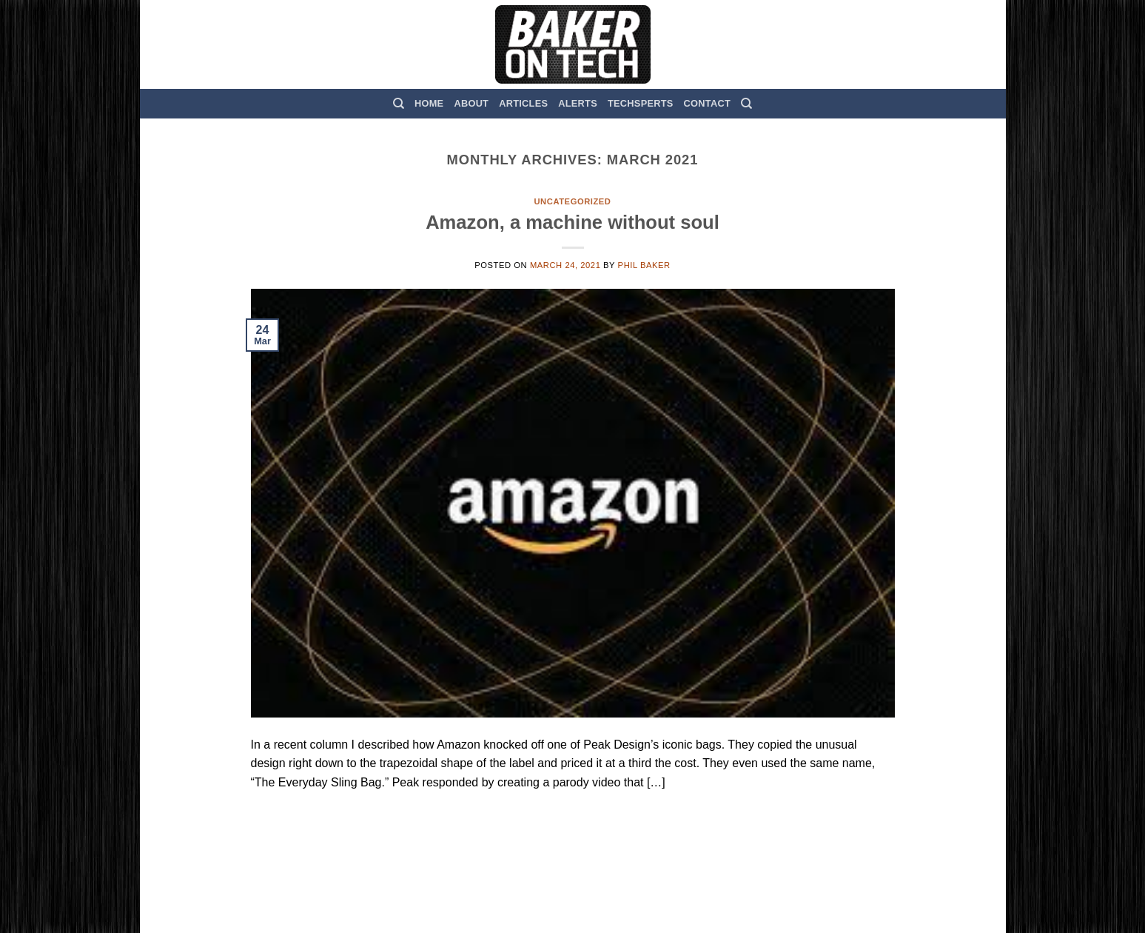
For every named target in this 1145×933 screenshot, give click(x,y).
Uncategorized (572, 201)
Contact (707, 103)
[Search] (398, 104)
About (471, 103)
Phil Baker (644, 265)
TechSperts (641, 103)
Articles (523, 103)
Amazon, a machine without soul (572, 222)
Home (428, 103)
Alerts (577, 103)
